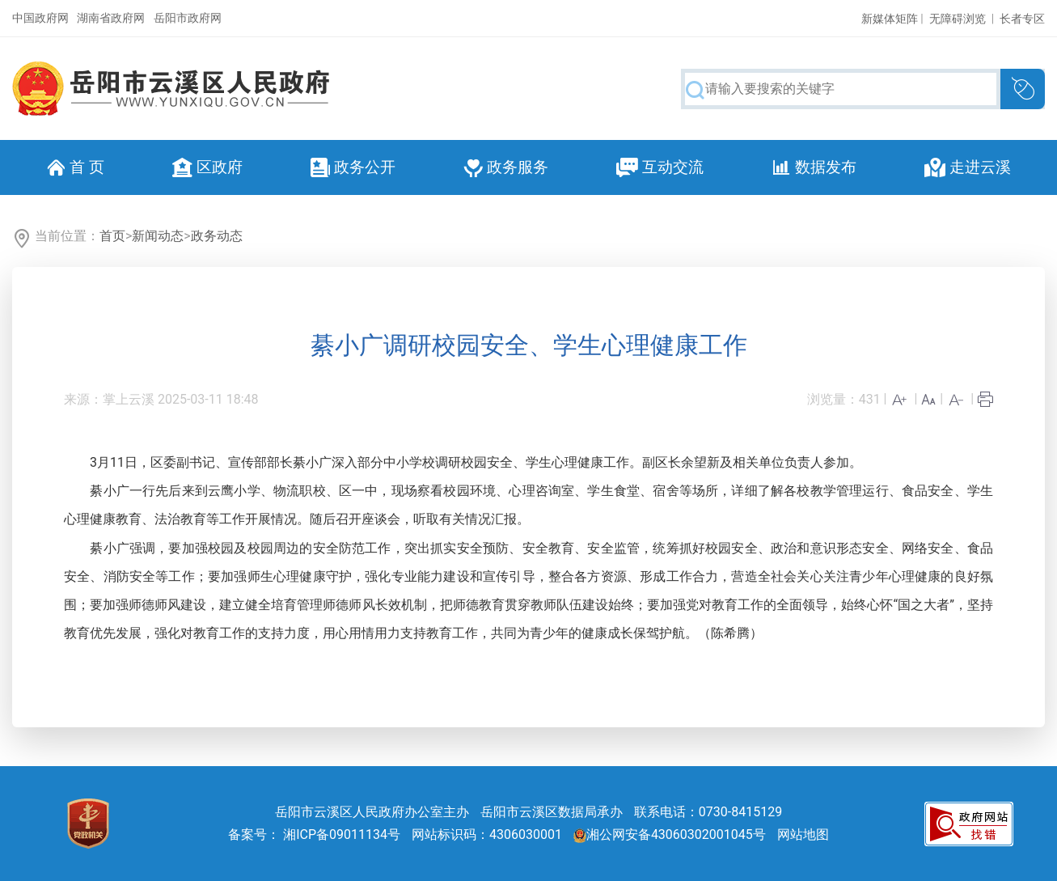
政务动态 (217, 236)
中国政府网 (40, 17)
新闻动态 (158, 236)
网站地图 (803, 834)
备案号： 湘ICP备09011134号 (314, 834)
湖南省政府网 (111, 17)
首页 (112, 236)
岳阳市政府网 (188, 17)
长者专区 (1022, 18)
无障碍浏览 (957, 18)
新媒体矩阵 (889, 18)
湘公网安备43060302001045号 (669, 834)
